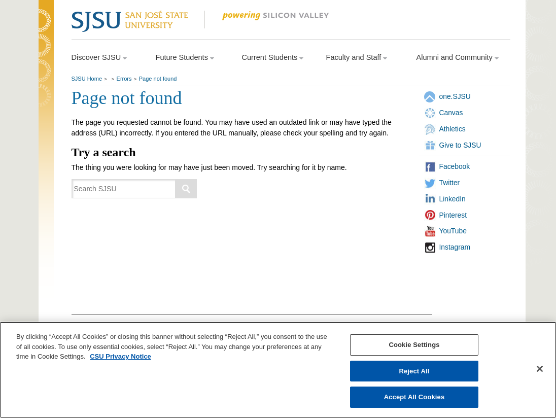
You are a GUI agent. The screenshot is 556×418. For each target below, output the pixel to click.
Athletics (452, 129)
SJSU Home (87, 79)
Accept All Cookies (414, 397)
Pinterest (453, 215)
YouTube (453, 231)
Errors (124, 79)
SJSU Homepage (46, 34)
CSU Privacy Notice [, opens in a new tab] (120, 356)
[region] (278, 370)
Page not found (158, 79)
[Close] (540, 369)
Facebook (454, 166)
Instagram (454, 247)
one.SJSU (455, 96)
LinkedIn (452, 199)
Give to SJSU (460, 145)
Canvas (451, 113)
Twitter (449, 183)
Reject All (414, 371)
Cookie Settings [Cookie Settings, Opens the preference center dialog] (414, 345)
